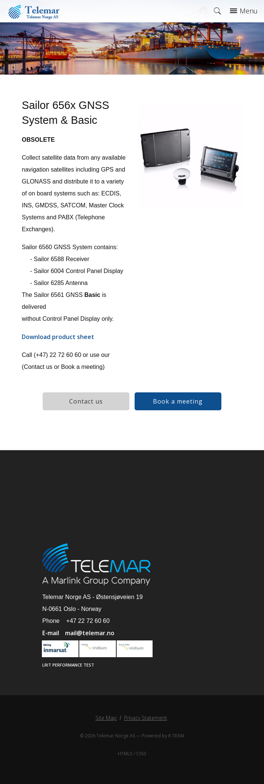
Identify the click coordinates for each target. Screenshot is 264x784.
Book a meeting (178, 401)
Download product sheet (58, 337)
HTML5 (125, 753)
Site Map (106, 717)
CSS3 (141, 753)
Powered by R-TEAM (163, 736)
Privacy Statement (145, 717)
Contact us (86, 401)
